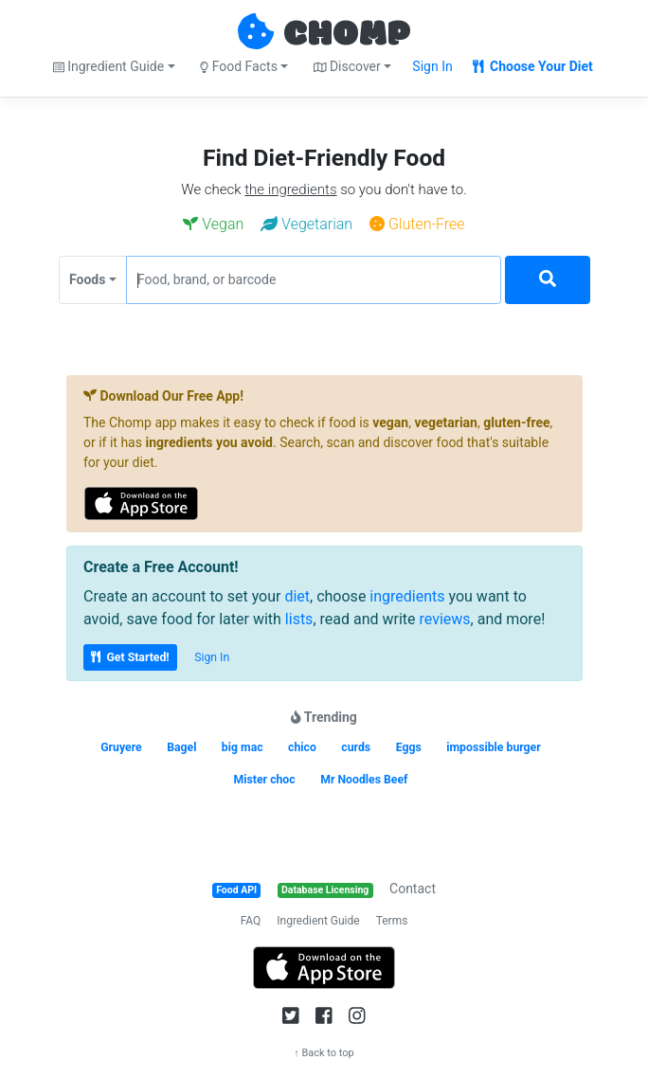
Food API (236, 890)
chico (302, 747)
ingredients (406, 596)
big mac (242, 747)
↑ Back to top (324, 1053)
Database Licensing (325, 890)
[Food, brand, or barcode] (313, 280)
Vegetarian (306, 224)
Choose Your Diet (533, 66)
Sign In (432, 66)
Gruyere (120, 747)
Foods (87, 279)
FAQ (251, 920)
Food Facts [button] (239, 66)
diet (297, 596)
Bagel (181, 747)
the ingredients (290, 189)
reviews (445, 619)
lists (299, 619)
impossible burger (493, 747)
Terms (392, 920)
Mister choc (265, 779)
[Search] (547, 280)
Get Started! (130, 657)
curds (355, 747)
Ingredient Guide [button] (108, 66)
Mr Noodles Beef (363, 779)
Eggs (409, 747)
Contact (412, 888)
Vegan (213, 224)
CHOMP (346, 35)
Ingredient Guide (318, 920)
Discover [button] (347, 66)
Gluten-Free (417, 224)
